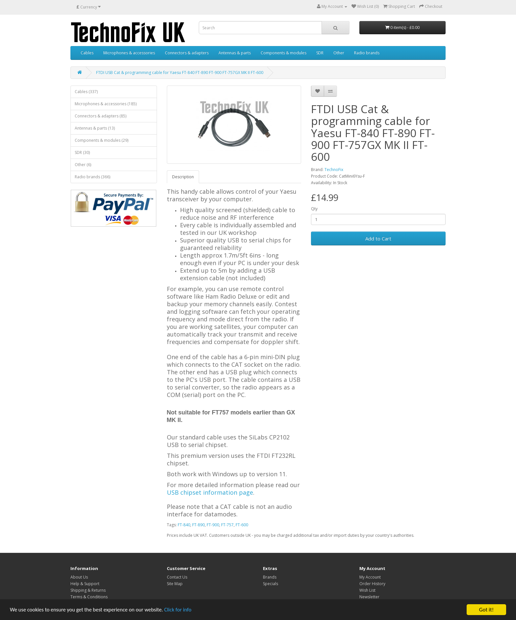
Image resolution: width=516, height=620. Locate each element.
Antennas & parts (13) (95, 128)
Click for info (184, 610)
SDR (319, 53)
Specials (270, 583)
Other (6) (83, 164)
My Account (370, 577)
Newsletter (369, 597)
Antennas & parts (235, 53)
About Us (79, 577)
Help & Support (84, 583)
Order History (372, 583)
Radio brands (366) (92, 177)
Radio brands (366, 53)
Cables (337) (86, 91)
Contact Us (177, 577)
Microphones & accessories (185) (106, 104)
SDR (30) (82, 152)
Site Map (175, 583)
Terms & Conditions (89, 597)
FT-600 (242, 525)
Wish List (367, 590)
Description (183, 177)
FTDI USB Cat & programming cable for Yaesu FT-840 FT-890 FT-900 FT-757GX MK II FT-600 (179, 72)
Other (338, 53)
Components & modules (283, 53)
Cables (87, 53)
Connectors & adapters (187, 53)
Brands (269, 577)
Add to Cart (378, 238)
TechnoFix (333, 169)
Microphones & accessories (129, 53)
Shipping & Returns (88, 590)
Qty (314, 208)
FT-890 (198, 525)
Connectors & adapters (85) (100, 116)
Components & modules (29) (101, 140)
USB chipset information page (210, 492)
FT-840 (184, 525)
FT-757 (227, 525)
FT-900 (213, 525)
